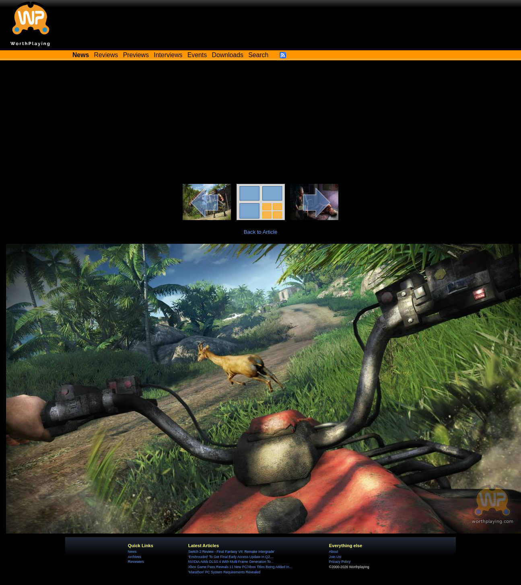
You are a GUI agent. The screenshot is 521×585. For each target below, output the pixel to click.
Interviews (168, 54)
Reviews (106, 54)
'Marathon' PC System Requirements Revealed (224, 572)
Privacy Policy (339, 562)
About (333, 552)
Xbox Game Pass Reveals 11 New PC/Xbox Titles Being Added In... (240, 567)
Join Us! (335, 557)
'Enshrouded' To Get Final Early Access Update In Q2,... (231, 557)
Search (258, 54)
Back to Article (261, 232)
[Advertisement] (261, 123)
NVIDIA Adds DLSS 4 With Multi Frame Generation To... (231, 562)
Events (197, 54)
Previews (136, 54)
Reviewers (136, 562)
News (132, 552)
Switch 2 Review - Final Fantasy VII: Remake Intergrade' (231, 552)
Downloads (227, 54)
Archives (134, 557)
